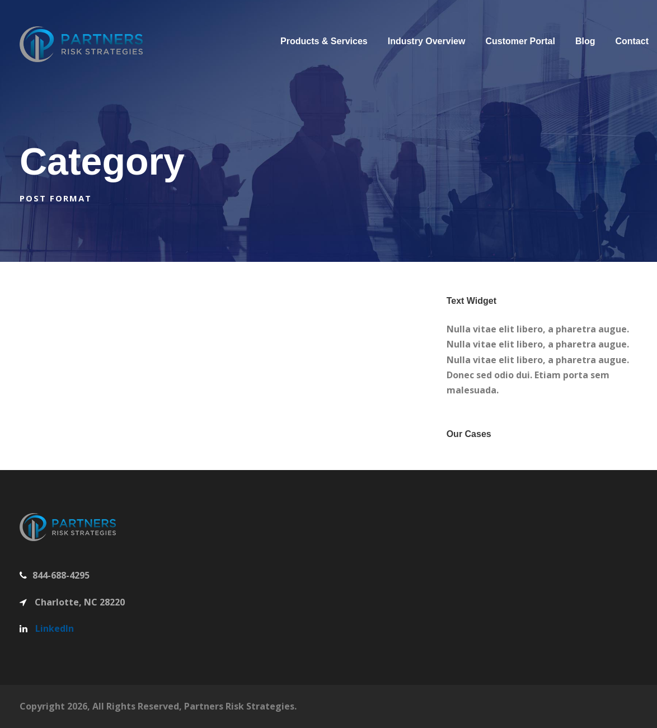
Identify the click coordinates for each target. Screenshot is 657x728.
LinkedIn (54, 628)
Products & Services (324, 41)
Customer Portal (520, 41)
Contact (632, 41)
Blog (585, 41)
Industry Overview (427, 41)
